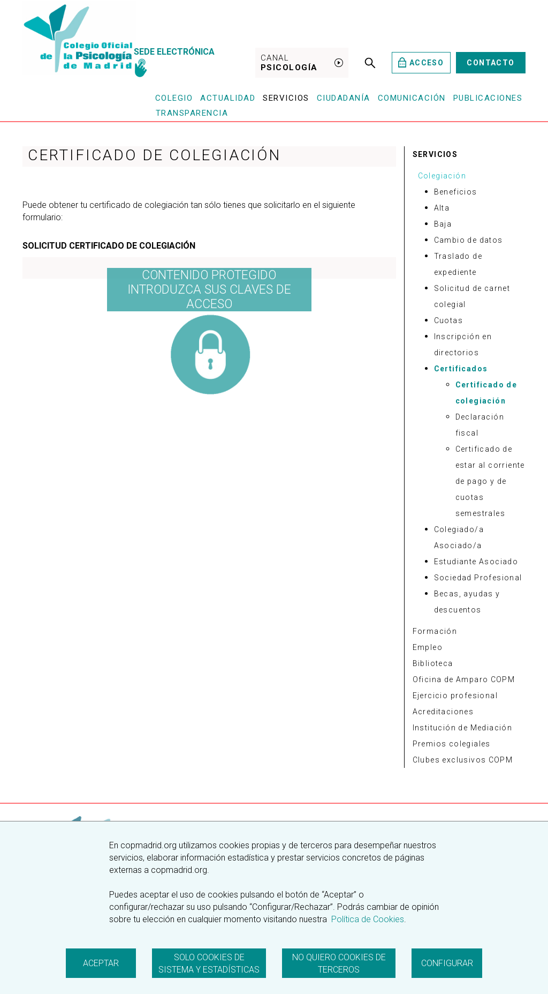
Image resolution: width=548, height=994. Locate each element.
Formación (435, 631)
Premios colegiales (452, 743)
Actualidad (227, 98)
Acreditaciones (443, 711)
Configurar (447, 963)
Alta (442, 208)
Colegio (174, 98)
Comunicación (412, 98)
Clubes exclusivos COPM (463, 760)
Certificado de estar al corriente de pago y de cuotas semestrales (490, 481)
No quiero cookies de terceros (339, 963)
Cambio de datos (468, 240)
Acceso (421, 62)
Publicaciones (488, 98)
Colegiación (442, 175)
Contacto (490, 62)
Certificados (461, 368)
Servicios (286, 98)
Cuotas (448, 320)
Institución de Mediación (463, 727)
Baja (443, 224)
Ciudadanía (343, 98)
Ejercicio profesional (455, 695)
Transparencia (192, 113)
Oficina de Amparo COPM (464, 679)
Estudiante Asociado (476, 561)
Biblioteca (433, 663)
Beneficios (455, 192)
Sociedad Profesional (478, 577)
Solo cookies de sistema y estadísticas (209, 963)
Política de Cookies (366, 919)
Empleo (428, 647)
